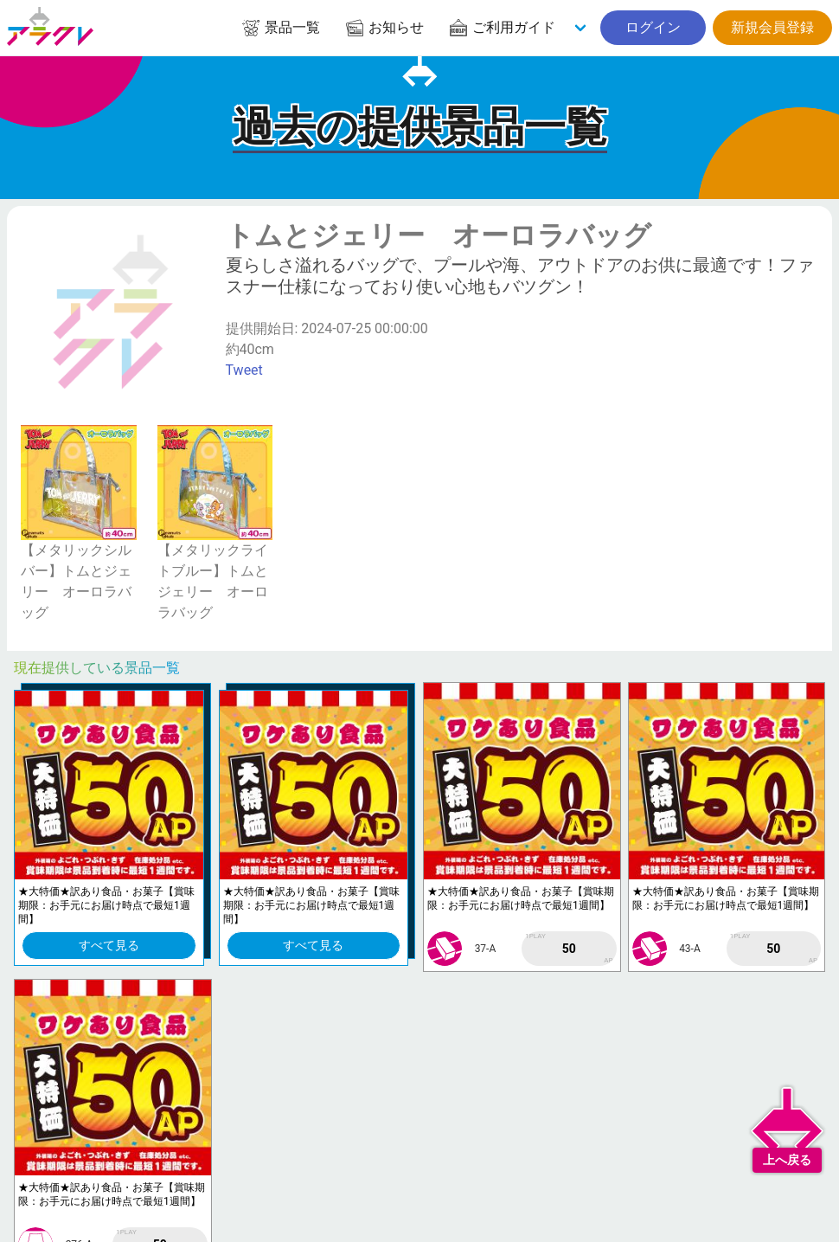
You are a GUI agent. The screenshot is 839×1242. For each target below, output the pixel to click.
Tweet (244, 370)
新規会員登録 (772, 27)
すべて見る (109, 945)
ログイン (653, 27)
